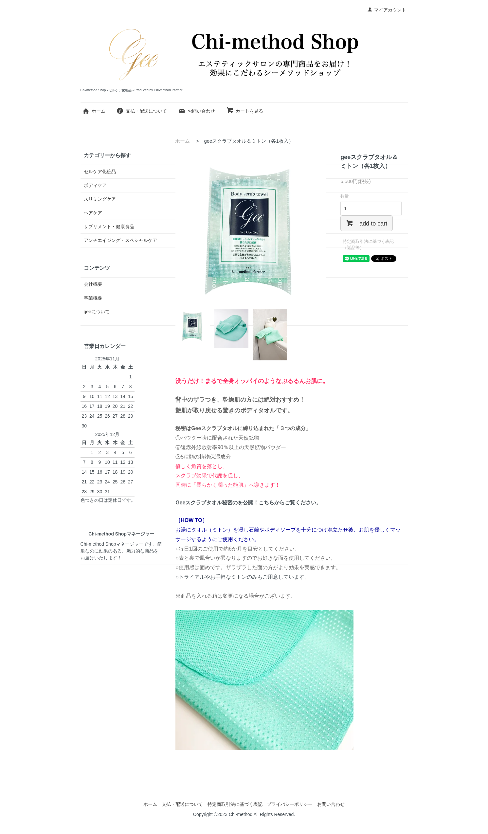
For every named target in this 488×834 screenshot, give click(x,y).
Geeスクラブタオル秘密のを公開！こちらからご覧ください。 (248, 502)
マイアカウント (386, 9)
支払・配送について (141, 111)
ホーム (93, 111)
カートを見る (244, 111)
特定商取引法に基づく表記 (235, 804)
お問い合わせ (196, 111)
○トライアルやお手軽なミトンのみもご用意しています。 (242, 577)
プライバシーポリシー (290, 804)
